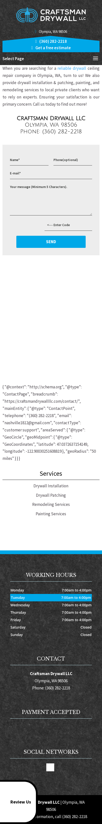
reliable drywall (71, 68)
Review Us (16, 802)
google (50, 767)
